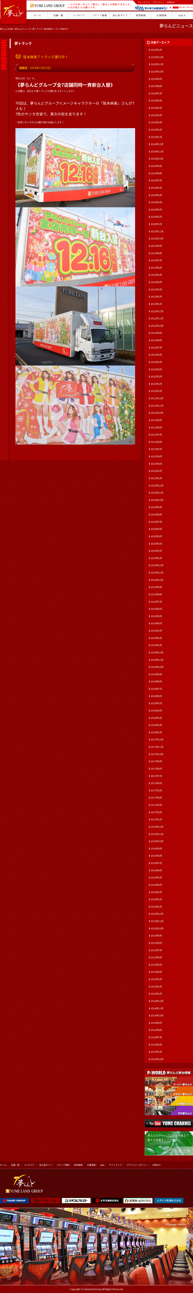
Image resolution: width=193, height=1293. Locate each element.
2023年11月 (157, 231)
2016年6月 (156, 870)
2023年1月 (156, 304)
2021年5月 (156, 449)
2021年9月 (156, 420)
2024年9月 (156, 166)
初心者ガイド (45, 1165)
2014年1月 (156, 1052)
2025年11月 (157, 64)
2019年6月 (156, 609)
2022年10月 (157, 325)
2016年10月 (157, 841)
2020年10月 (157, 500)
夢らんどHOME (6, 28)
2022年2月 (156, 384)
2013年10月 (157, 1059)
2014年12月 (157, 1001)
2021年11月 (157, 405)
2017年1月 (156, 819)
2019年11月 (157, 572)
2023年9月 (156, 246)
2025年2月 (156, 129)
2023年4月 (156, 282)
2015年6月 (156, 957)
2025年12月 (157, 57)
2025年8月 (156, 86)
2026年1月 (156, 50)
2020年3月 (156, 543)
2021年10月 (157, 413)
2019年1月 (156, 645)
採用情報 (78, 1165)
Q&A (102, 1165)
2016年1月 (156, 906)
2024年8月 (156, 173)
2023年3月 (156, 289)
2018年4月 (156, 710)
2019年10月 (157, 580)
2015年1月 (156, 993)
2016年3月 (156, 892)
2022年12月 (157, 311)
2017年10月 (157, 754)
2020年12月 (157, 485)
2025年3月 (156, 122)
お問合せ (171, 2)
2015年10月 (157, 928)
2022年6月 (156, 354)
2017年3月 (156, 805)
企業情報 (91, 1165)
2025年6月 (156, 100)
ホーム (3, 1165)
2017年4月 (156, 797)
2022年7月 (156, 347)
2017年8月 (156, 768)
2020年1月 (156, 558)
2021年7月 (156, 434)
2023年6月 (156, 267)
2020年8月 (156, 514)
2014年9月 (156, 1023)
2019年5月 (156, 616)
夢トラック (37, 28)
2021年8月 (156, 427)
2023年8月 (156, 253)
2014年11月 (157, 1008)
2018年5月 (156, 703)
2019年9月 (156, 587)
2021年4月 (156, 456)
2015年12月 (157, 914)
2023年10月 (157, 238)
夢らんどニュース (22, 28)
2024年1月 (156, 224)
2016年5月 (156, 877)
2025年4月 (156, 115)
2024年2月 (156, 216)
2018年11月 (157, 660)
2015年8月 (156, 943)
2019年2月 (156, 638)
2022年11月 (157, 318)
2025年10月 (157, 71)
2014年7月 (156, 1037)
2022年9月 (156, 333)
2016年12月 (157, 826)
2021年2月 (156, 471)
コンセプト (29, 1165)
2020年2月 (156, 551)
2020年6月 (156, 529)
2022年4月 (156, 369)
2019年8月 (156, 594)
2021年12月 (157, 398)
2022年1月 (156, 391)
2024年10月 (157, 158)
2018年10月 (157, 667)
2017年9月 (156, 761)
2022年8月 (156, 340)
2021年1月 (156, 478)
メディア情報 (63, 1165)
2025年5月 (156, 108)
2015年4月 (156, 972)
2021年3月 (156, 463)
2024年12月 (157, 144)
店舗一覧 (15, 1165)
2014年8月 (156, 1030)
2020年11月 (157, 492)
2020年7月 (156, 522)
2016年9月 (156, 848)
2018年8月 (156, 681)
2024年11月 (157, 151)
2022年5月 (156, 362)
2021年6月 (156, 442)
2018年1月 (156, 732)
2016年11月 (157, 834)
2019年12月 (157, 565)
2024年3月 (156, 209)
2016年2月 (156, 899)
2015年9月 (156, 935)
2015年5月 (156, 964)
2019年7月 (156, 601)
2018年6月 (156, 696)
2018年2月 (156, 725)
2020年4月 (156, 536)
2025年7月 (156, 93)
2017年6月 (156, 783)
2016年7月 (156, 863)
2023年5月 (156, 275)
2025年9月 (156, 79)
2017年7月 (156, 776)
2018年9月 (156, 674)
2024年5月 (156, 195)
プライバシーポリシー (137, 1165)
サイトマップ (144, 2)
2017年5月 (156, 790)
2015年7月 (156, 950)
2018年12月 (157, 652)
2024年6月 (156, 188)
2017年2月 (156, 812)
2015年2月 (156, 986)
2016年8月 (156, 855)
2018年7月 (156, 689)
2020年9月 (156, 507)
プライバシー (158, 2)
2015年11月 (157, 921)
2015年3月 (156, 979)
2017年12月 (157, 739)
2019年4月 (156, 623)
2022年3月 (156, 376)
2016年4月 (156, 885)
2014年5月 (156, 1044)
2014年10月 (157, 1015)
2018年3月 (156, 718)
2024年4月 (156, 202)
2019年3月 (156, 630)
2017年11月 (157, 747)
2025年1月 (156, 137)
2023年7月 (156, 260)
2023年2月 (156, 296)
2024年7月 (156, 180)
